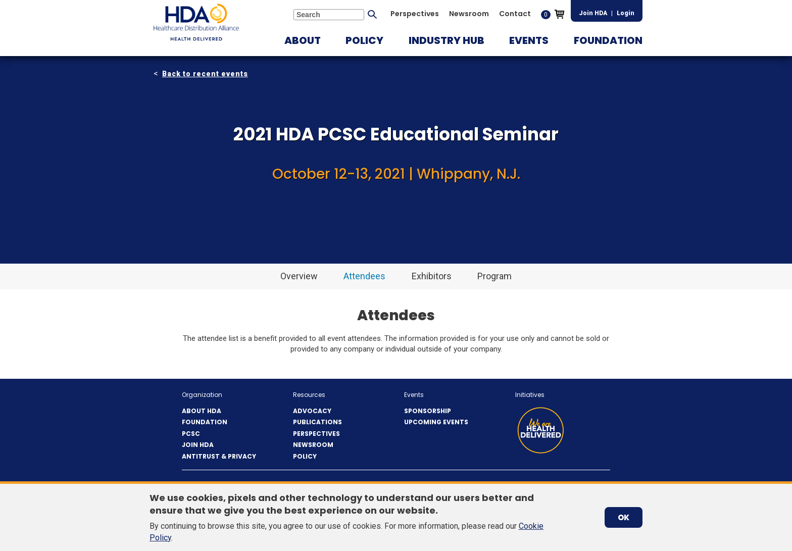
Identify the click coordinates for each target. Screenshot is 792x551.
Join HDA (593, 13)
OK (623, 517)
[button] (302, 40)
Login (625, 13)
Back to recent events (205, 74)
